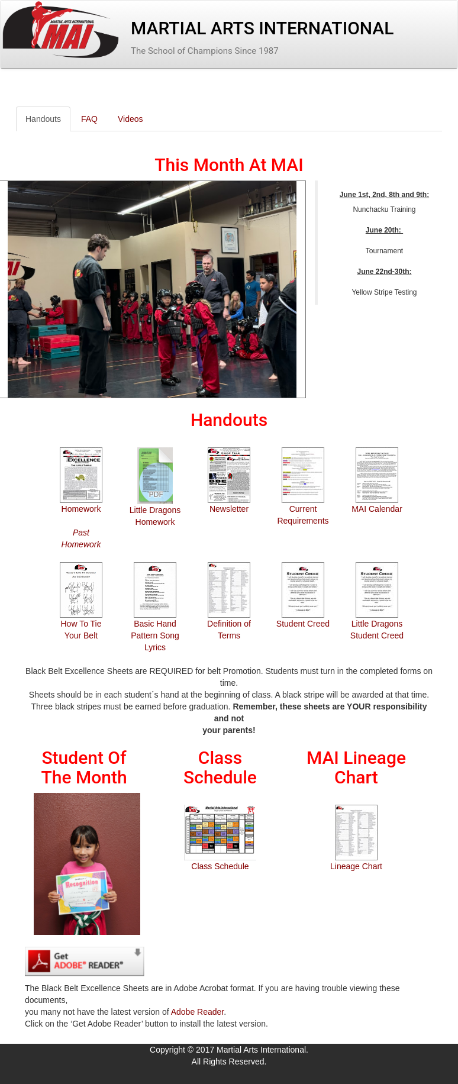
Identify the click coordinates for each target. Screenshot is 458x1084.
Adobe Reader (197, 1012)
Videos (130, 119)
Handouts (43, 119)
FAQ (89, 119)
